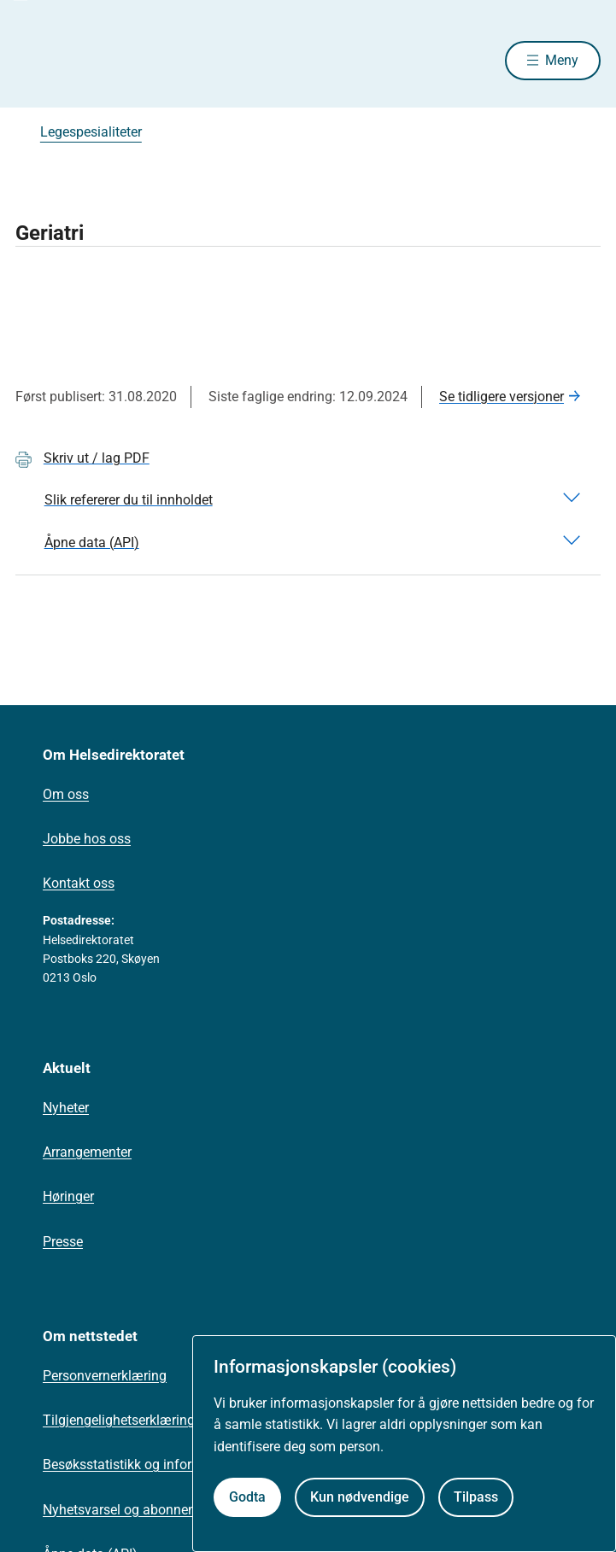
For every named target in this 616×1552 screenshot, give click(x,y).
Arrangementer (87, 1152)
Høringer (68, 1196)
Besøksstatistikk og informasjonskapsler (165, 1464)
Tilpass (476, 1497)
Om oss (66, 794)
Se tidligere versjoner (501, 396)
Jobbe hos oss (87, 839)
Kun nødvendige (359, 1497)
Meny (561, 60)
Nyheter (66, 1108)
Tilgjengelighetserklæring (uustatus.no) (161, 1420)
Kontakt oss (78, 883)
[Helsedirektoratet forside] (35, 60)
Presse (63, 1242)
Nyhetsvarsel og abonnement (131, 1510)
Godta (247, 1497)
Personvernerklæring (105, 1376)
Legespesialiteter (91, 132)
